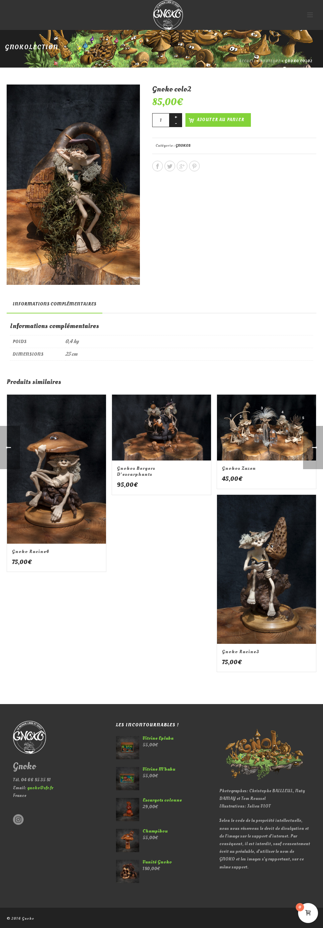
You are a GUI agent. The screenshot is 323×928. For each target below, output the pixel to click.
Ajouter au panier (220, 120)
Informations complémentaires (54, 304)
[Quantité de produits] (160, 120)
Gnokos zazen (239, 468)
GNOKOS (183, 145)
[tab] (54, 304)
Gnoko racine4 (30, 551)
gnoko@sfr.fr (40, 788)
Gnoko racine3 (240, 652)
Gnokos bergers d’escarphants (136, 471)
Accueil (247, 61)
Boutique (270, 61)
